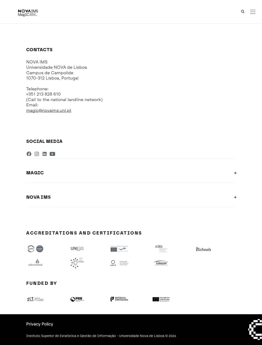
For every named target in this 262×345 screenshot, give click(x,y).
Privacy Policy (39, 324)
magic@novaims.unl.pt (48, 110)
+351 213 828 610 (43, 94)
